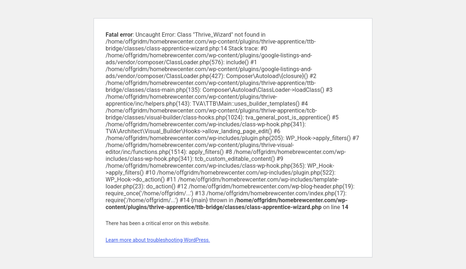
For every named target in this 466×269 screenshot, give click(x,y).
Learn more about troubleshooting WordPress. (158, 240)
